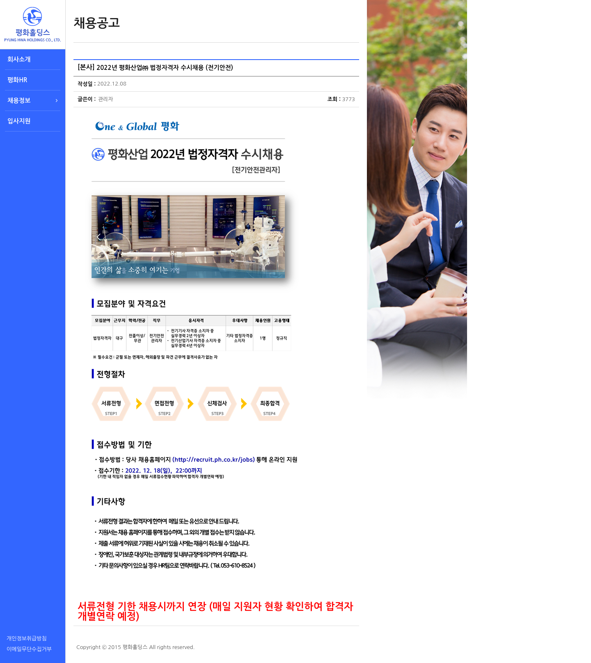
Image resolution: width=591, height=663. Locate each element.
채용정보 (18, 100)
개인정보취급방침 (27, 638)
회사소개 (18, 59)
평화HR (17, 80)
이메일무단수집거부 (29, 649)
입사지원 (18, 121)
